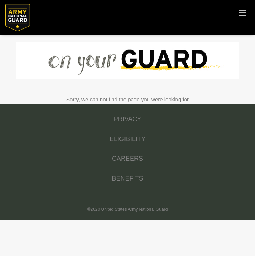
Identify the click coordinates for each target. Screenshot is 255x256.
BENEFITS (127, 178)
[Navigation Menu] (242, 12)
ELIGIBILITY (127, 139)
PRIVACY (128, 119)
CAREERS (127, 158)
